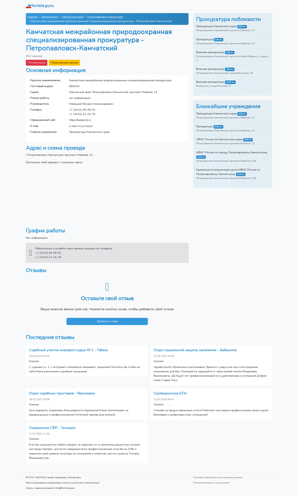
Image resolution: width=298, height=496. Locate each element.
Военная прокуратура (210, 52)
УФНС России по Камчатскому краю (219, 139)
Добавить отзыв (107, 321)
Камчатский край (72, 17)
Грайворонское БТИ (170, 393)
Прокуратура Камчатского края (216, 26)
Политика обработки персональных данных (218, 477)
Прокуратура (49, 17)
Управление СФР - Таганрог (52, 428)
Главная (32, 17)
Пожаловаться (37, 62)
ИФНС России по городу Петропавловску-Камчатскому (231, 152)
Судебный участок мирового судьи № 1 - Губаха (68, 350)
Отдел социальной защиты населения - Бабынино (195, 350)
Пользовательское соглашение (211, 482)
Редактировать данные (64, 62)
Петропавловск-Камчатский (105, 17)
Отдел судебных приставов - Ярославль (62, 393)
